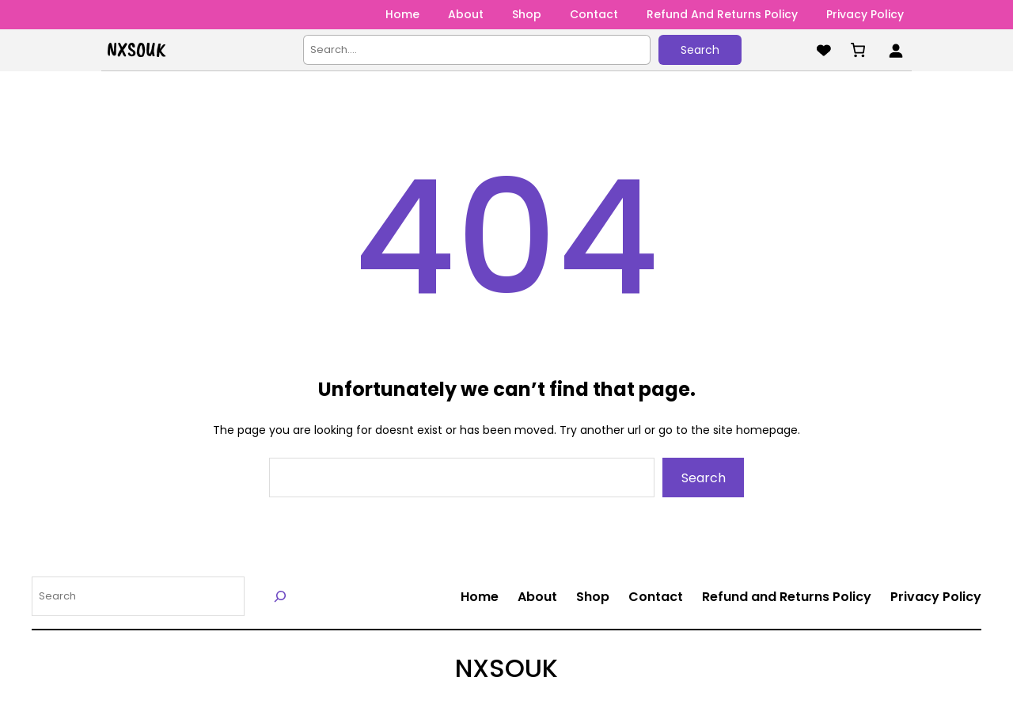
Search (700, 50)
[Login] (895, 50)
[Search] (280, 595)
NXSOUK (136, 50)
